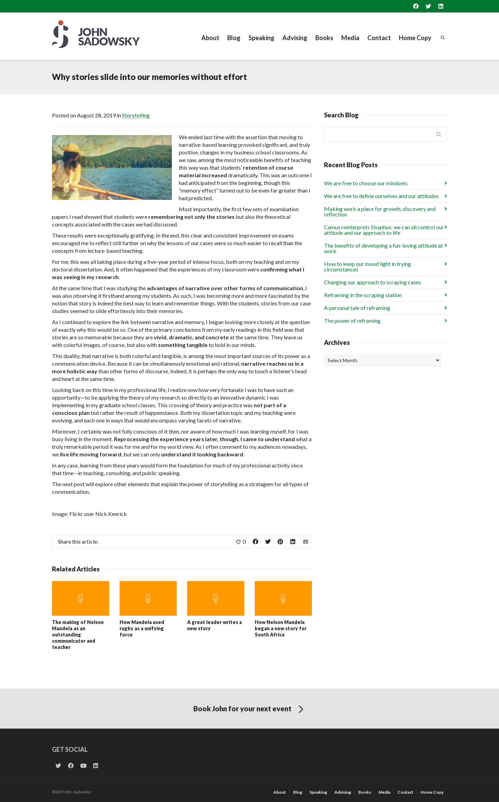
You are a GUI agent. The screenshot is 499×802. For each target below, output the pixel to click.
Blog (233, 38)
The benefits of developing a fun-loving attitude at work (383, 248)
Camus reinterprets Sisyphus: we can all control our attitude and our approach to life (384, 230)
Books (324, 38)
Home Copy (415, 38)
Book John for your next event (249, 709)
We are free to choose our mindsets (366, 183)
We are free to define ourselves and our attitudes (381, 196)
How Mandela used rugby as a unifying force (142, 628)
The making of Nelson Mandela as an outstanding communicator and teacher (78, 634)
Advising (294, 38)
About (210, 38)
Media (350, 38)
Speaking (261, 38)
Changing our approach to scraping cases (372, 282)
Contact (379, 38)
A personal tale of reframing (357, 307)
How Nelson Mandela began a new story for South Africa (281, 628)
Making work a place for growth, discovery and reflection (380, 211)
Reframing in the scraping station (363, 295)
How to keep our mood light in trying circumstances (367, 266)
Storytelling (136, 115)
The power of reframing (352, 320)
